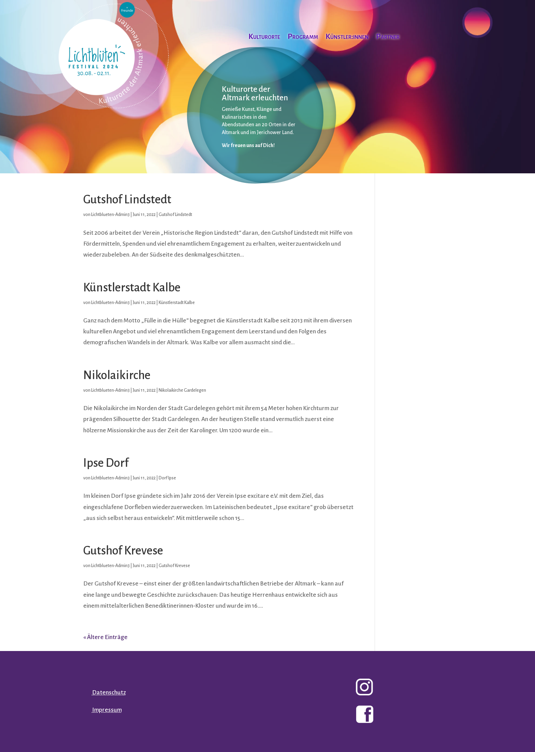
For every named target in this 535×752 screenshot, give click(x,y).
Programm (303, 37)
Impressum (107, 710)
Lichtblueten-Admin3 (110, 214)
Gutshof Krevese (123, 550)
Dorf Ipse (167, 478)
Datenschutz (109, 692)
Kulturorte (264, 37)
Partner (388, 37)
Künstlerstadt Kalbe (131, 287)
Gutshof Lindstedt (127, 199)
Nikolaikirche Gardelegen (182, 390)
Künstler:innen (347, 37)
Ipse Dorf (106, 463)
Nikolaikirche (116, 375)
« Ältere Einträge (105, 637)
